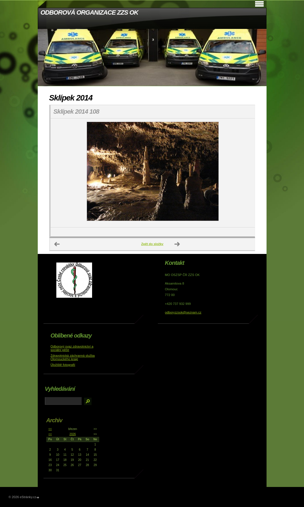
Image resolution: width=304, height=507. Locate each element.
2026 (72, 434)
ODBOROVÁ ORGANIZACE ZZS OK (89, 12)
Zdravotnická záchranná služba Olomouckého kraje (73, 357)
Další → (177, 244)
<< (50, 429)
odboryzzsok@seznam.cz (183, 312)
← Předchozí (57, 244)
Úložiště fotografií (63, 364)
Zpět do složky (152, 244)
